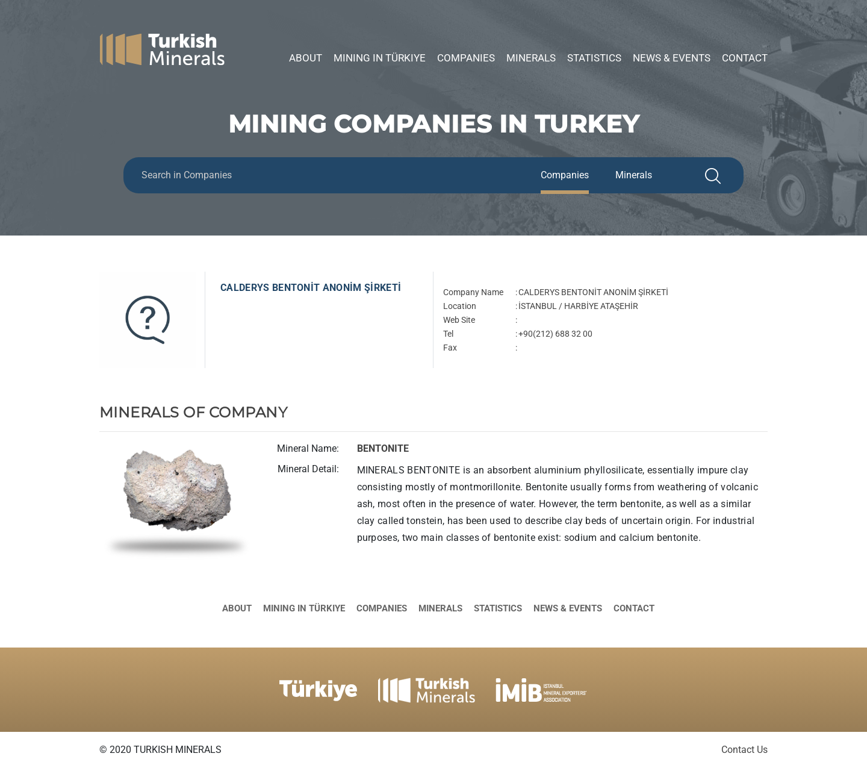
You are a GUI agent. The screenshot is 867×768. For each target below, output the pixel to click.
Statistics (594, 58)
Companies (466, 58)
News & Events (671, 58)
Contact (745, 58)
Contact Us (744, 749)
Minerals (531, 58)
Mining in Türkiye (380, 58)
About (305, 58)
